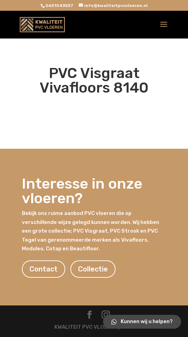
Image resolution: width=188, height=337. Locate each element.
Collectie (93, 269)
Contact (43, 269)
